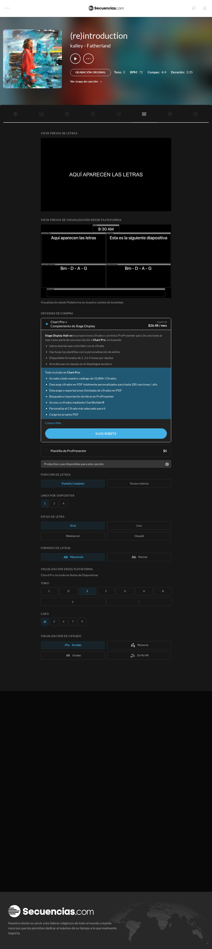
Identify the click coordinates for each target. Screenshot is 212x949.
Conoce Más (53, 423)
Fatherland (99, 45)
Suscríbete (106, 433)
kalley (76, 45)
